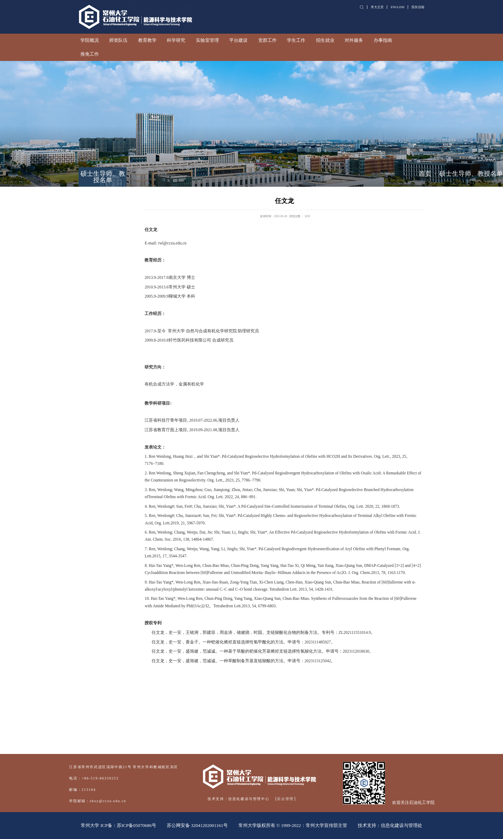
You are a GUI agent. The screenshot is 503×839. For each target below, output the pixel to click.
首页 (425, 173)
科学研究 (176, 40)
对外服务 (354, 40)
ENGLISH (397, 7)
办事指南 (383, 40)
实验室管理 (207, 40)
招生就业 (325, 40)
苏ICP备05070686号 (136, 825)
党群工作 (267, 40)
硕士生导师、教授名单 (471, 173)
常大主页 (377, 7)
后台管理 (285, 799)
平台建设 (238, 40)
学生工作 (296, 40)
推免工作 (89, 54)
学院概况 (89, 40)
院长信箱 (418, 7)
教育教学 (147, 40)
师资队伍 (118, 40)
